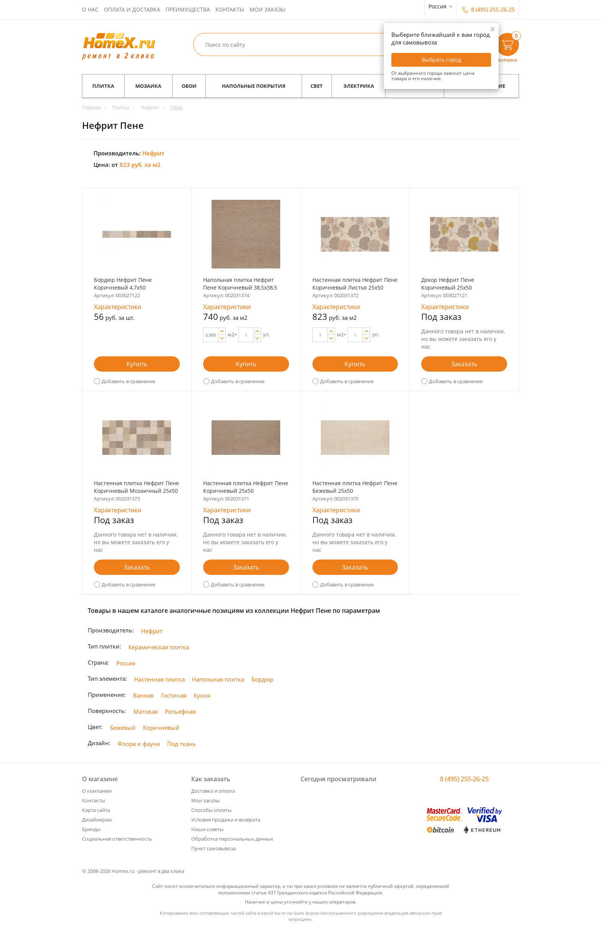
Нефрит (152, 631)
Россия (125, 663)
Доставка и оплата (213, 790)
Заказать (464, 364)
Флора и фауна (139, 743)
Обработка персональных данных (232, 838)
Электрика (358, 85)
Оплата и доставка (132, 9)
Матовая (145, 711)
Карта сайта (96, 810)
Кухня (202, 695)
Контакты (229, 9)
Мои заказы (268, 9)
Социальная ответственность (117, 838)
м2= (232, 334)
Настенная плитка (159, 679)
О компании (97, 790)
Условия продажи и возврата (225, 819)
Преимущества (188, 9)
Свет (316, 85)
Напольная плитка (218, 679)
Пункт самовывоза (213, 848)
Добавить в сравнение (128, 381)
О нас (90, 9)
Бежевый (123, 727)
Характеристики (117, 307)
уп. (266, 334)
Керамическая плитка (158, 647)
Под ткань (181, 743)
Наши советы (207, 829)
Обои (189, 85)
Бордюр (262, 679)
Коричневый (161, 727)
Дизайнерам (97, 819)
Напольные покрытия (254, 85)
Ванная (143, 695)
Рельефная (180, 711)
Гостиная (173, 695)
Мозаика (148, 85)
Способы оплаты (211, 810)
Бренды (91, 829)
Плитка (103, 85)
